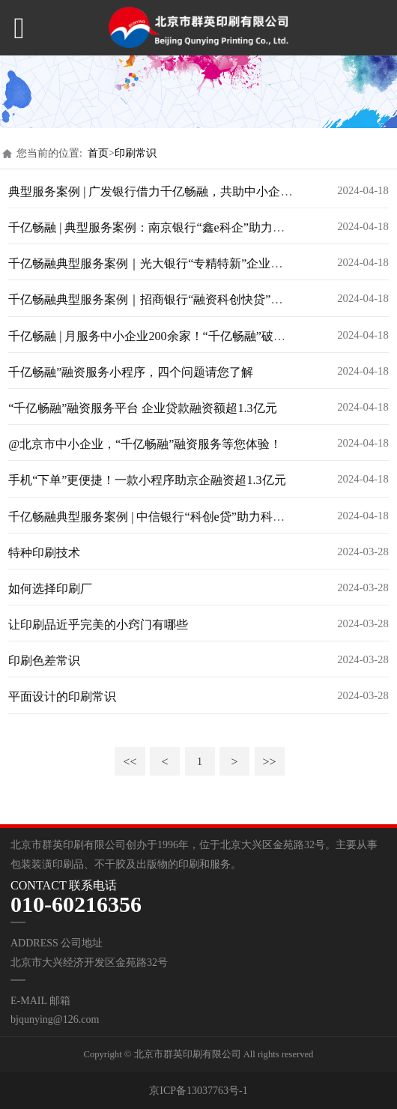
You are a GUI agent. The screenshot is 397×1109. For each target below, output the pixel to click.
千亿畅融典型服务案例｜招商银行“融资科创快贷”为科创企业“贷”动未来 (199, 299)
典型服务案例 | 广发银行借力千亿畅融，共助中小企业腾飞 (162, 191)
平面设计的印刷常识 (62, 696)
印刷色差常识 (44, 660)
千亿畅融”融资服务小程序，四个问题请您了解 (130, 372)
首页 (98, 153)
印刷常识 (136, 153)
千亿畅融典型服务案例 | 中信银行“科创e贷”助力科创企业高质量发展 (188, 516)
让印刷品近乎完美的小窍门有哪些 (98, 624)
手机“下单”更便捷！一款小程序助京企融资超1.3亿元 (146, 480)
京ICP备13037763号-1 (198, 1090)
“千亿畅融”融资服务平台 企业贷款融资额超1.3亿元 (142, 408)
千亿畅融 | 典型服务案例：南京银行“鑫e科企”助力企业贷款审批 (176, 227)
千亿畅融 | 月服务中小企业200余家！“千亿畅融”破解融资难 (164, 336)
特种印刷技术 (44, 552)
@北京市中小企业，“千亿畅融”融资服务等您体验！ (145, 444)
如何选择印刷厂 (50, 588)
